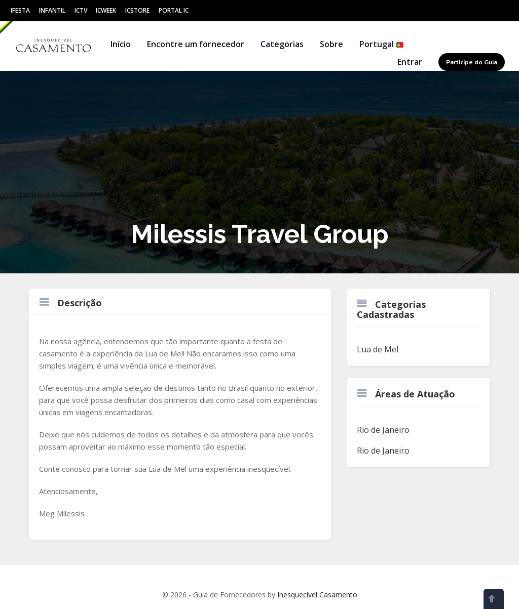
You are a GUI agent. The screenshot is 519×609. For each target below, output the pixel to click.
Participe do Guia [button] (471, 62)
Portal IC (174, 10)
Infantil (52, 10)
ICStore (137, 10)
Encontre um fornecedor (195, 44)
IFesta (20, 10)
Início (120, 44)
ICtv (81, 10)
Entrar (409, 61)
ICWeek (106, 10)
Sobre (331, 44)
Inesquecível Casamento (317, 594)
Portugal (381, 44)
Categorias (282, 44)
